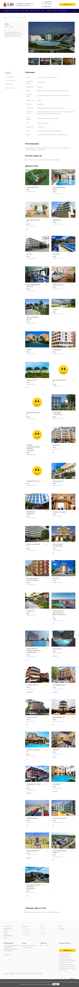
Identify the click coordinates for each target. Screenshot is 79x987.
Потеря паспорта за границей (29, 945)
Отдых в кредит (26, 933)
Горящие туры (7, 10)
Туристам (36, 10)
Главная (5, 17)
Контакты (54, 10)
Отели (31, 10)
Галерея (43, 931)
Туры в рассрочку (62, 10)
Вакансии (43, 933)
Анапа (11, 26)
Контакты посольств (27, 947)
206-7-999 (46, 2)
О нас (42, 10)
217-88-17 (46, 4)
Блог (60, 926)
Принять (56, 984)
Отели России (18, 17)
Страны (22, 10)
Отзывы (48, 10)
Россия (6, 26)
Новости (43, 929)
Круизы (27, 10)
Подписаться (67, 950)
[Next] (74, 39)
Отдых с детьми (26, 935)
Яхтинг (6, 933)
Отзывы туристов (26, 929)
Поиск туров (15, 10)
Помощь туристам (26, 931)
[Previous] (29, 39)
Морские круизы (8, 935)
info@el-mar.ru (7, 954)
